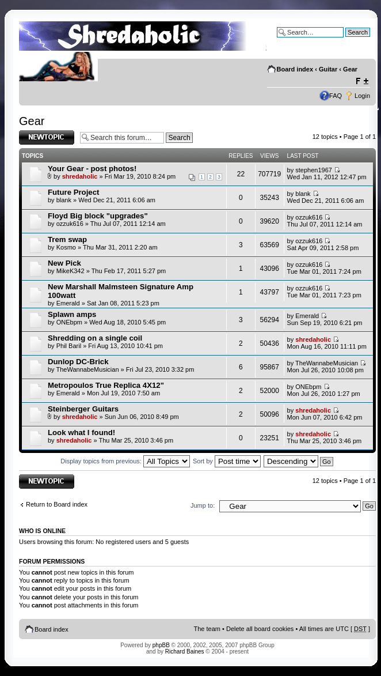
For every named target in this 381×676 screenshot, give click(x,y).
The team (207, 628)
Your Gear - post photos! (92, 168)
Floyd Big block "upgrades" (98, 216)
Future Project (73, 192)
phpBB (161, 645)
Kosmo (66, 247)
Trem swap (67, 239)
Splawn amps (72, 314)
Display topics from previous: (125, 461)
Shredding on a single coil (95, 338)
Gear (350, 69)
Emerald (68, 303)
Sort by (227, 461)
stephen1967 (313, 170)
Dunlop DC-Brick (78, 361)
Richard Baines (184, 651)
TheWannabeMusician (87, 369)
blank (63, 200)
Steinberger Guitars (83, 409)
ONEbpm (69, 322)
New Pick (64, 263)
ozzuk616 (69, 223)
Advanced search (345, 40)
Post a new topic (46, 137)
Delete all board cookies (260, 628)
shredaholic (80, 176)
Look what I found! (81, 432)
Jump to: (202, 505)
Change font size (361, 81)
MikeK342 (70, 270)
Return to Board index (56, 504)
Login (362, 95)
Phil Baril (68, 345)
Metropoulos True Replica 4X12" (106, 385)
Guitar (328, 69)
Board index (295, 69)
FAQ (335, 95)
